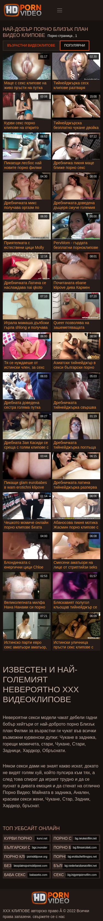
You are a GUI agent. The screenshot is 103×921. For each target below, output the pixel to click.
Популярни (74, 45)
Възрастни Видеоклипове (31, 45)
